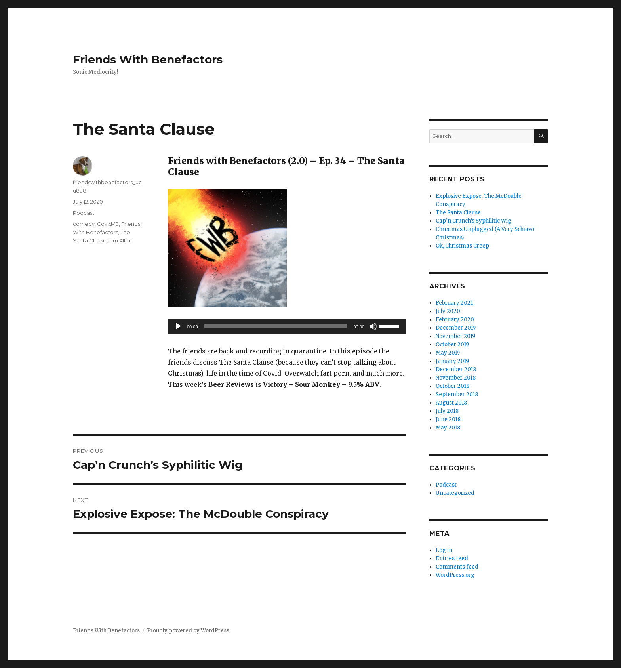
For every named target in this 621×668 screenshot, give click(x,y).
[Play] (178, 326)
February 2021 (454, 303)
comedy (84, 224)
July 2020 (448, 311)
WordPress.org (455, 575)
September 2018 (457, 394)
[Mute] (373, 326)
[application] (287, 326)
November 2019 (455, 336)
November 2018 (456, 377)
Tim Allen (120, 240)
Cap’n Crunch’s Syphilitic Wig (473, 221)
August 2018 (451, 402)
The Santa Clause (458, 212)
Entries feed (452, 558)
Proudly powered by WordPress (188, 630)
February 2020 (455, 319)
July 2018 (447, 411)
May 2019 (448, 352)
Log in (444, 550)
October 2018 (452, 386)
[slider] (275, 326)
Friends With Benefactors (148, 59)
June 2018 (448, 419)
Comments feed (457, 566)
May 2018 (448, 427)
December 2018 (456, 369)
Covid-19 (108, 224)
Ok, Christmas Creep (462, 245)
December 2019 (456, 327)
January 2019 (452, 361)
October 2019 (452, 344)
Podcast (83, 213)
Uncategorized (455, 493)
